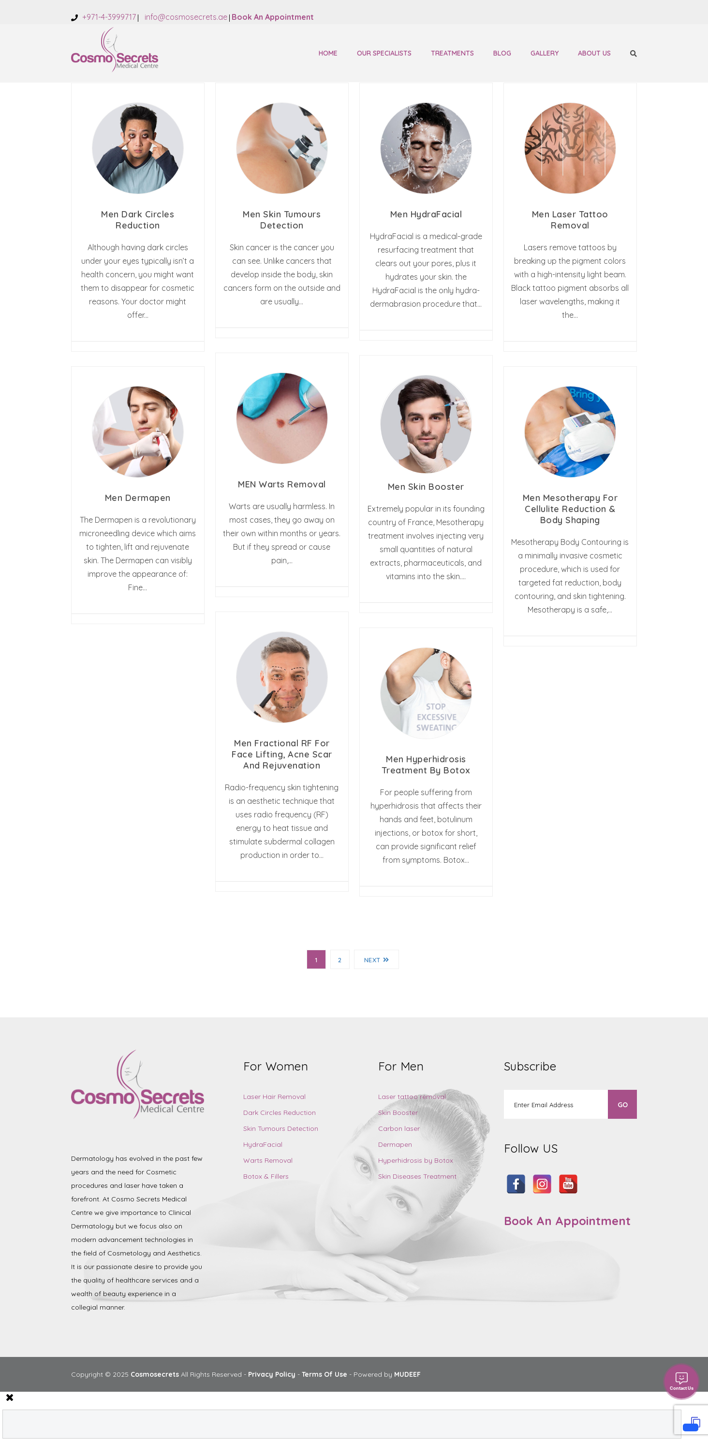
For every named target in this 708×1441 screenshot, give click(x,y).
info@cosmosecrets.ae (185, 17)
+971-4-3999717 (108, 17)
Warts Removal (268, 1160)
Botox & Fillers (266, 1176)
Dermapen (395, 1144)
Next (376, 960)
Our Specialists (384, 53)
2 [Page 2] (340, 960)
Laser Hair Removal (274, 1096)
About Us (594, 53)
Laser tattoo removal (412, 1096)
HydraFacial (262, 1144)
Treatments (452, 53)
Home (328, 53)
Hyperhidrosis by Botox (415, 1160)
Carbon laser (399, 1128)
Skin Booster (398, 1112)
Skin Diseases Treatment (417, 1176)
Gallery (545, 53)
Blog (502, 53)
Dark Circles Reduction (279, 1112)
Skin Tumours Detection (280, 1128)
